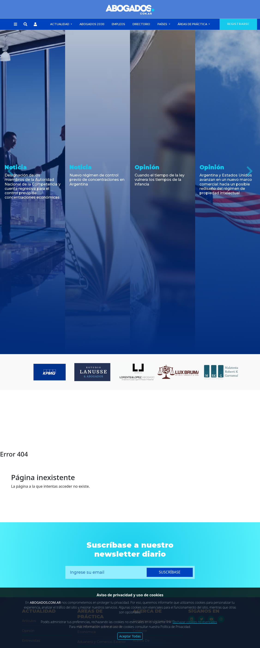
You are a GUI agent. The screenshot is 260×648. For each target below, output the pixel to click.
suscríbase (169, 572)
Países (162, 24)
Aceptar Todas (130, 636)
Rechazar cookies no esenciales (194, 622)
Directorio (141, 24)
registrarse (238, 24)
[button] (15, 24)
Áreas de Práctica (193, 24)
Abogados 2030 (91, 24)
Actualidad (60, 24)
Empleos (118, 24)
